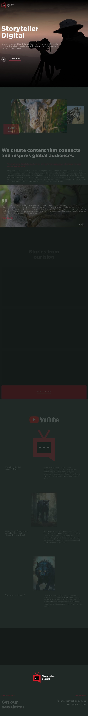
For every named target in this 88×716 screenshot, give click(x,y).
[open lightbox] (3, 59)
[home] (8, 5)
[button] (84, 5)
